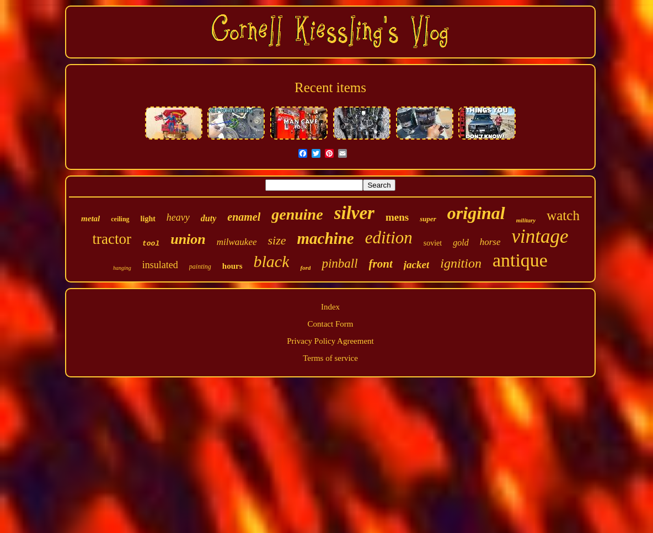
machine (325, 238)
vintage (539, 236)
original (476, 213)
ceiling (120, 219)
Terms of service (330, 358)
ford (305, 267)
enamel (243, 217)
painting (200, 266)
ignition (460, 263)
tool (150, 243)
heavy (178, 217)
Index (330, 306)
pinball (339, 263)
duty (208, 218)
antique (520, 260)
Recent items (330, 87)
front (381, 263)
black (272, 261)
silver (354, 213)
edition (389, 237)
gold (460, 242)
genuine (297, 214)
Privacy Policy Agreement (330, 341)
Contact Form (331, 323)
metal (90, 218)
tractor (112, 239)
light (148, 219)
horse (490, 242)
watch (563, 215)
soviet (433, 243)
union (188, 239)
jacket (416, 264)
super (428, 219)
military (526, 220)
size (277, 240)
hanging (122, 268)
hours (232, 266)
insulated (160, 264)
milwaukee (237, 242)
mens (397, 217)
